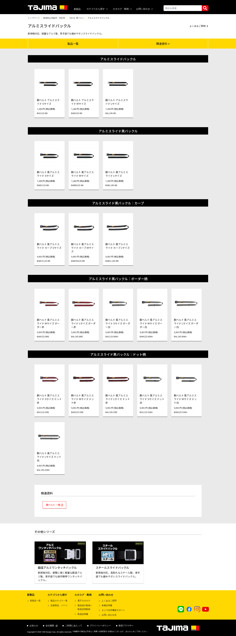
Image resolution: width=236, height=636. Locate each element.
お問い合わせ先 (109, 615)
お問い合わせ (145, 9)
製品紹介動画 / (83, 608)
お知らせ (32, 625)
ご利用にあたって (72, 625)
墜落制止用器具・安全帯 (54, 17)
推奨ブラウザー (125, 625)
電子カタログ (84, 600)
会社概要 (50, 625)
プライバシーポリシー (99, 625)
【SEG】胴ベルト (76, 17)
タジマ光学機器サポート (113, 610)
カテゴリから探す (98, 9)
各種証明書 (107, 605)
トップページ (34, 17)
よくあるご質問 (109, 600)
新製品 (77, 9)
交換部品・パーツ (59, 605)
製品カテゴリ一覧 (59, 600)
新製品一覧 (35, 600)
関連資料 (163, 44)
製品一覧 (73, 44)
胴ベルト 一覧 (53, 504)
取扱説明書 (83, 614)
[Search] (183, 8)
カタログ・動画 (123, 9)
